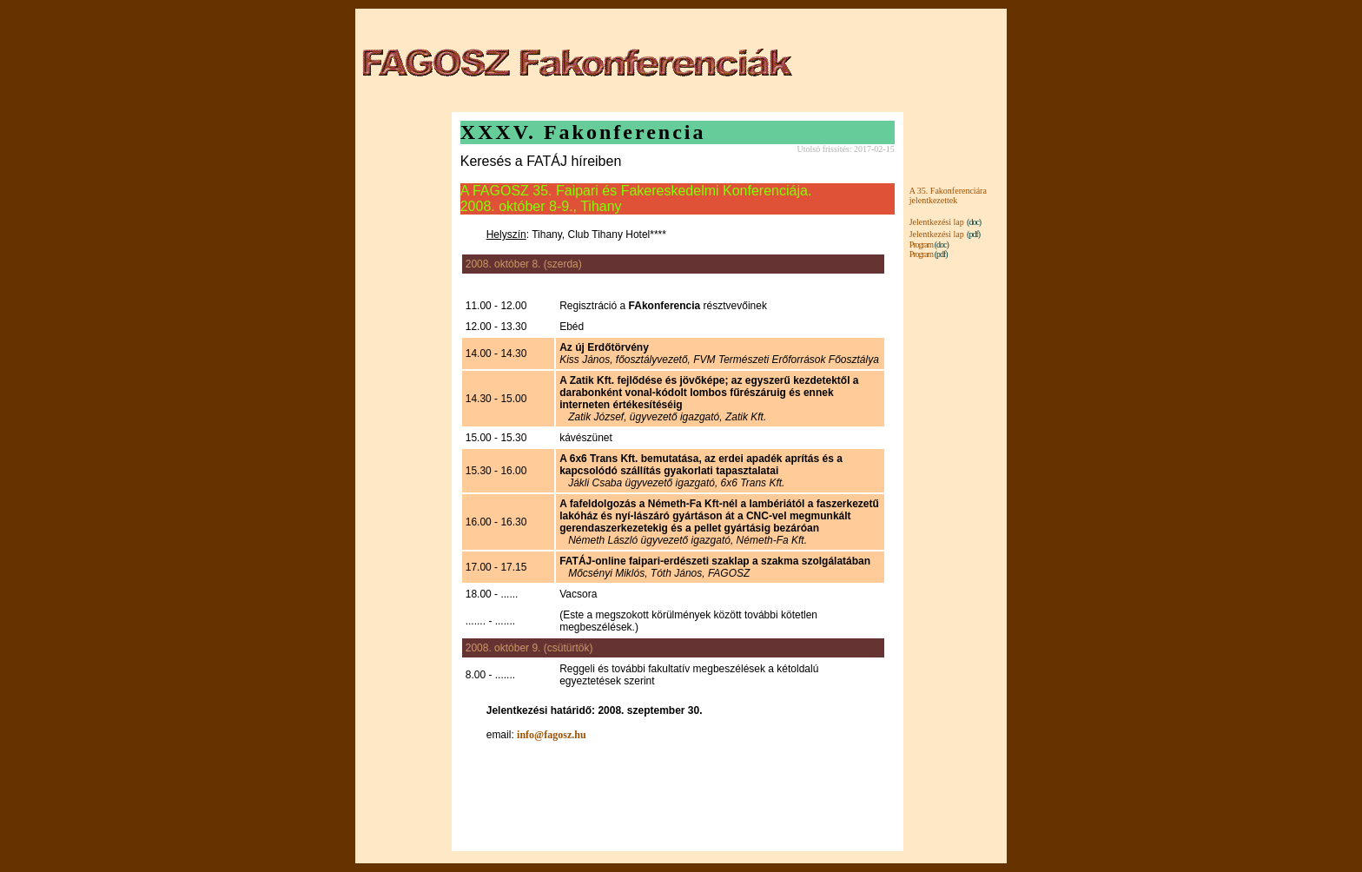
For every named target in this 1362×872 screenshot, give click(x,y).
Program (921, 244)
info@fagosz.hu (551, 735)
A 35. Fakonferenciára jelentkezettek (948, 195)
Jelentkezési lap (936, 222)
